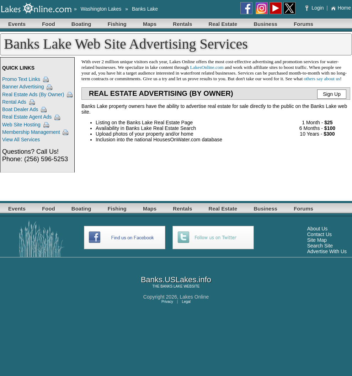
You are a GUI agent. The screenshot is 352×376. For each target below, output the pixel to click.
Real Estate (223, 24)
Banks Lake (145, 9)
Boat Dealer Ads (20, 109)
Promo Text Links (21, 79)
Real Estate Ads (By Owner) (33, 94)
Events (17, 24)
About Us (317, 228)
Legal (186, 302)
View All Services (21, 139)
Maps (149, 24)
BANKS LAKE (171, 286)
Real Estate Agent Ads (27, 117)
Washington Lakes (101, 9)
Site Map (317, 240)
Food (48, 24)
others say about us (322, 78)
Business (265, 24)
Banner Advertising (23, 86)
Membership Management (31, 132)
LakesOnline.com (207, 67)
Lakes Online (194, 297)
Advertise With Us (327, 251)
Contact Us (319, 234)
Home (341, 8)
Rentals (182, 24)
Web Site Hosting (21, 124)
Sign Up (332, 94)
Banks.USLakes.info (176, 279)
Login (315, 8)
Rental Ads (14, 102)
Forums (303, 24)
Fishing (117, 24)
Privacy (167, 302)
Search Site (320, 246)
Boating (81, 24)
